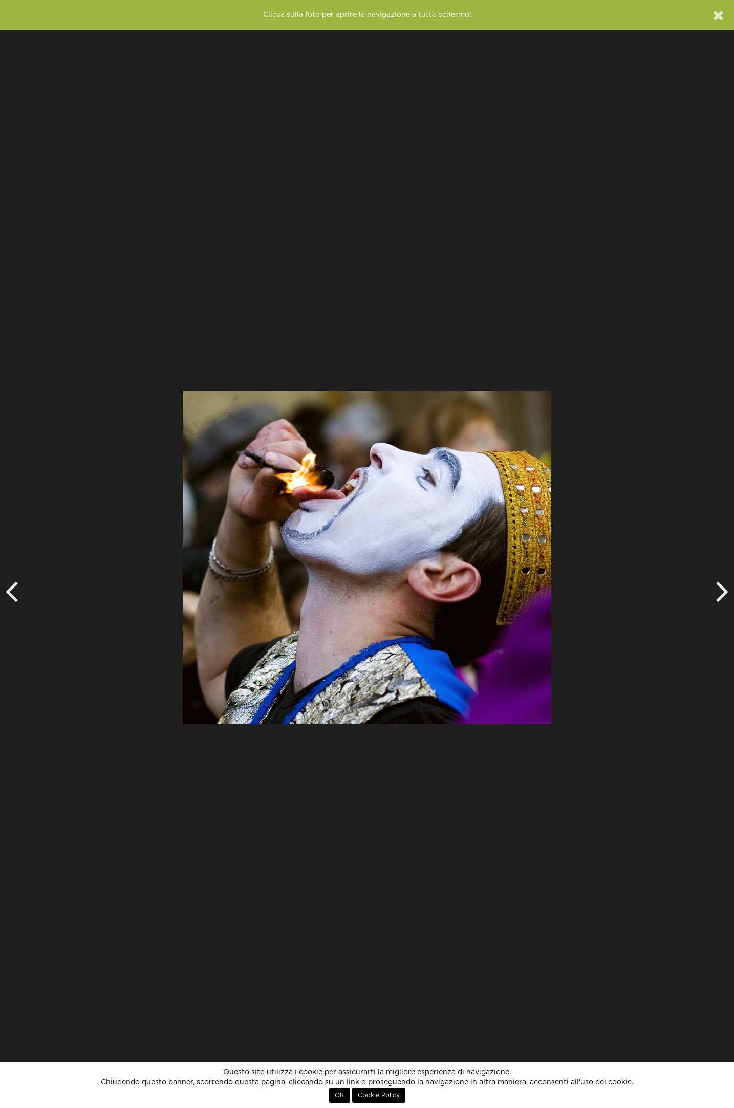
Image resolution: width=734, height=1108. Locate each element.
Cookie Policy (379, 1095)
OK (339, 1095)
